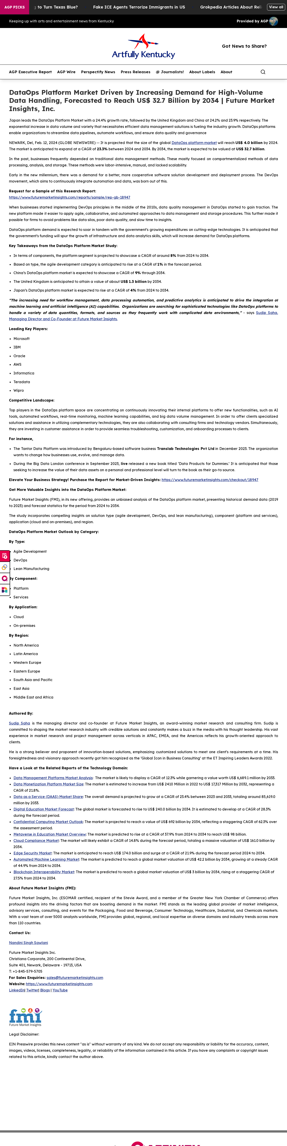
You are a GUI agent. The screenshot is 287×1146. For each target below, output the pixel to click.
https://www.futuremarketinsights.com (59, 984)
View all (276, 7)
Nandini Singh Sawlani (28, 942)
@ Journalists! (170, 72)
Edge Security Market (32, 853)
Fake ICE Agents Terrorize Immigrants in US (146, 7)
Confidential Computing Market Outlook (48, 821)
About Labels (202, 72)
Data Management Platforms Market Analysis (53, 778)
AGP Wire (66, 72)
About (226, 72)
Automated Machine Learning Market (46, 859)
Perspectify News (98, 72)
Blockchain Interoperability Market (43, 872)
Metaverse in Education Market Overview (49, 834)
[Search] (263, 72)
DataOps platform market (194, 142)
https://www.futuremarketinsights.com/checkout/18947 (210, 479)
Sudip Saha (19, 723)
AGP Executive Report (30, 72)
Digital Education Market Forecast (43, 809)
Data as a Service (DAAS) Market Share (48, 796)
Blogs (45, 990)
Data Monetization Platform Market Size (48, 784)
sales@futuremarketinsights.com (75, 977)
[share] (275, 72)
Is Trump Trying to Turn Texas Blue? (48, 7)
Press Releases (135, 72)
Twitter (32, 990)
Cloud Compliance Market (36, 840)
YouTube (60, 990)
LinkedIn (16, 990)
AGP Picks (14, 7)
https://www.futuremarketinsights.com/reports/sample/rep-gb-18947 (69, 197)
